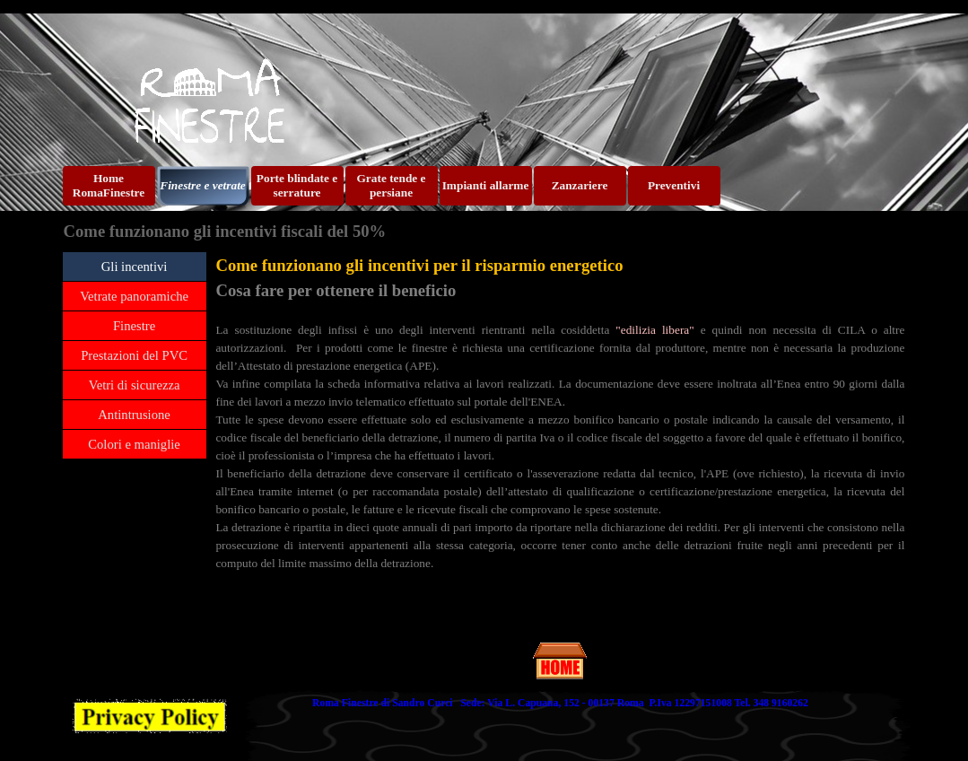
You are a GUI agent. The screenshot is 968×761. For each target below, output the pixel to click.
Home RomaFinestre (108, 185)
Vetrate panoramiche (134, 296)
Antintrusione (134, 414)
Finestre (134, 326)
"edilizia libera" (654, 330)
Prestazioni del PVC (134, 355)
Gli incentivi (134, 266)
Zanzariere (580, 185)
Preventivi (674, 185)
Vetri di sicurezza (134, 385)
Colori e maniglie (134, 444)
